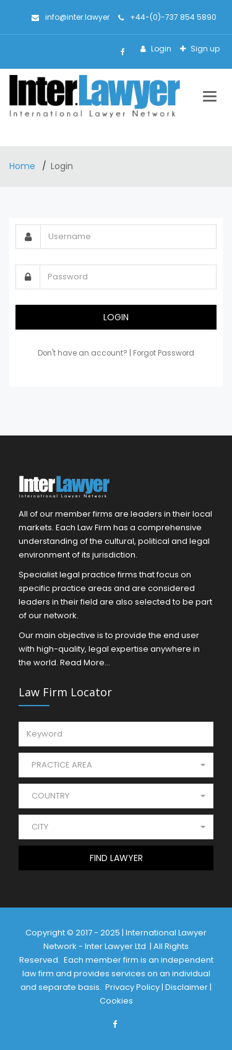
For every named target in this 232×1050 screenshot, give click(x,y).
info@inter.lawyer (71, 17)
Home (23, 166)
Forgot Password (163, 353)
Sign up (204, 48)
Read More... (85, 662)
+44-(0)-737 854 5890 (167, 17)
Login (160, 48)
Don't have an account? (83, 353)
